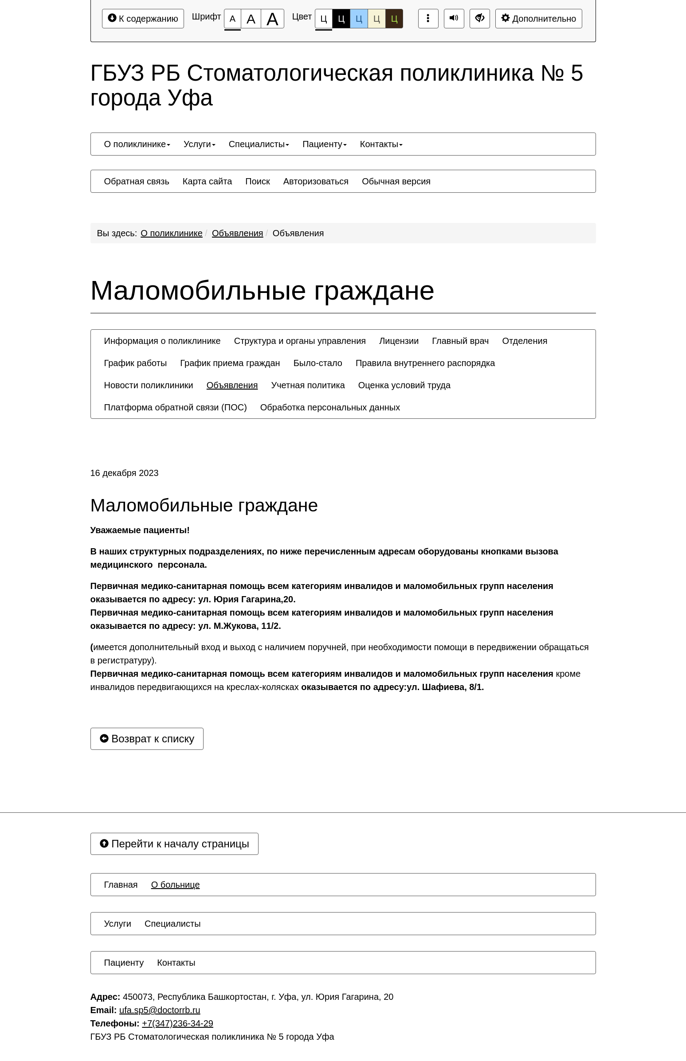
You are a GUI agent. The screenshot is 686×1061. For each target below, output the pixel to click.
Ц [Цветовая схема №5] (394, 18)
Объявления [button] (232, 385)
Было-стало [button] (318, 363)
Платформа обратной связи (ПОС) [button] (175, 407)
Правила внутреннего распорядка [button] (425, 363)
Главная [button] (121, 884)
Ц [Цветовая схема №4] (376, 18)
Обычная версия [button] (396, 181)
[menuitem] (137, 144)
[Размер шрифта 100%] (232, 18)
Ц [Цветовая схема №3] (359, 18)
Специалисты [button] (259, 144)
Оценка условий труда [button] (404, 385)
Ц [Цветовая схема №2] (341, 18)
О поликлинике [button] (137, 144)
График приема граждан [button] (230, 363)
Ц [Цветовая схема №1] (324, 21)
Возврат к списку (147, 739)
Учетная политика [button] (308, 385)
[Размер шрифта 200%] (272, 18)
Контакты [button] (381, 144)
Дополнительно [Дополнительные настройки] (538, 18)
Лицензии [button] (399, 341)
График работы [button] (135, 363)
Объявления (237, 233)
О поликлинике (172, 233)
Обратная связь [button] (136, 181)
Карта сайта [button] (207, 181)
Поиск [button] (257, 181)
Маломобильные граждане (262, 290)
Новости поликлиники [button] (148, 385)
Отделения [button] (524, 341)
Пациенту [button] (324, 144)
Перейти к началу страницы (175, 844)
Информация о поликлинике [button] (162, 341)
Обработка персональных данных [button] (330, 407)
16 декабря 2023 (124, 473)
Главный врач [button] (460, 341)
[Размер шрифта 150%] (251, 18)
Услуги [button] (200, 144)
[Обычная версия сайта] (480, 18)
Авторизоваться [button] (316, 181)
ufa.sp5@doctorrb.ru (159, 1010)
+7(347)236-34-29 (177, 1023)
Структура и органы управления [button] (300, 341)
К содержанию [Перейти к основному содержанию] (143, 18)
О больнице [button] (175, 884)
